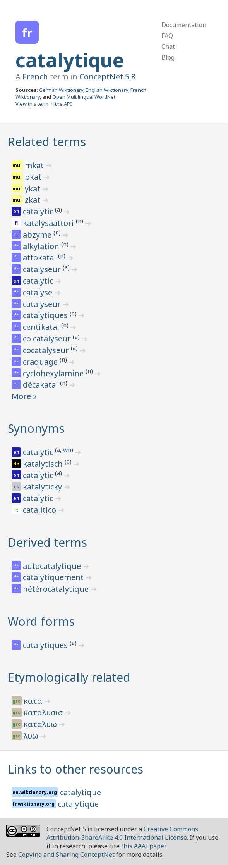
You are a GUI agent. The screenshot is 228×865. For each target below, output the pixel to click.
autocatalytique (53, 566)
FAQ (167, 35)
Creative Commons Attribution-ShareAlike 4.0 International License (122, 833)
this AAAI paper (143, 846)
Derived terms (47, 542)
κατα (34, 701)
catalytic (39, 211)
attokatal (40, 257)
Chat (168, 46)
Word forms (41, 621)
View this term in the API (43, 103)
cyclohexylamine (54, 373)
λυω (32, 736)
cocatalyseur (47, 350)
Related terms (47, 142)
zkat (33, 200)
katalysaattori (49, 223)
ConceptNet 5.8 (107, 76)
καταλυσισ (44, 712)
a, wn (64, 449)
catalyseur (43, 269)
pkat (34, 177)
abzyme (38, 234)
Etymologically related (69, 677)
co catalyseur (48, 338)
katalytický (43, 486)
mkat (35, 165)
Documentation (183, 25)
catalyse (38, 292)
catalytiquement (54, 577)
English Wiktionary (107, 89)
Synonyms (36, 428)
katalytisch (44, 463)
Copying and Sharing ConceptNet (66, 854)
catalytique (69, 60)
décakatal (41, 384)
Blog (168, 57)
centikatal (42, 327)
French (35, 76)
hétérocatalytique (57, 589)
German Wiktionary (61, 89)
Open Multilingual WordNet (83, 96)
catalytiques (46, 315)
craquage (41, 362)
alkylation (42, 246)
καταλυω (41, 724)
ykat (33, 188)
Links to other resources (75, 769)
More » (24, 396)
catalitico (40, 510)
